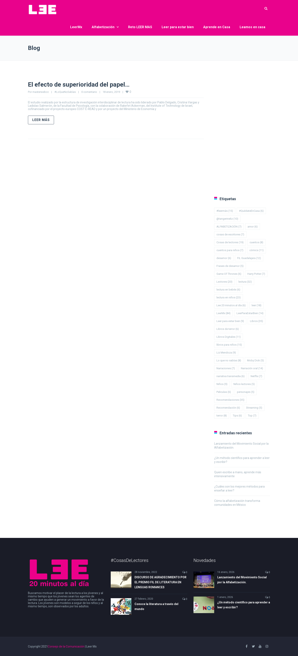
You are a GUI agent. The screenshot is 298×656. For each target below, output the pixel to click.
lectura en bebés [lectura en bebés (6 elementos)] (228, 289)
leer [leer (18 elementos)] (256, 305)
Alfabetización (103, 27)
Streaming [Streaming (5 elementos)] (254, 407)
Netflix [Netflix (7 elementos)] (256, 376)
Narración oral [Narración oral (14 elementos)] (252, 368)
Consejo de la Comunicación (66, 646)
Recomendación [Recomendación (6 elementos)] (228, 407)
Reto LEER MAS (140, 27)
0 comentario (89, 91)
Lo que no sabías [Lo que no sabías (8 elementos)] (228, 360)
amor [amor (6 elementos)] (253, 226)
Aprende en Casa (216, 27)
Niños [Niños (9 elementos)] (221, 384)
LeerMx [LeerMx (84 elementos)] (223, 313)
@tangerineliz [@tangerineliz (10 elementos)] (227, 218)
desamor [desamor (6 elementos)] (223, 258)
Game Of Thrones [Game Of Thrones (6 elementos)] (228, 273)
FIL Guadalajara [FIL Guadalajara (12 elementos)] (249, 258)
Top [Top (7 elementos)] (252, 415)
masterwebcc (40, 91)
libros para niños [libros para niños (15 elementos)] (229, 344)
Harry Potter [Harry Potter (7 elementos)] (256, 273)
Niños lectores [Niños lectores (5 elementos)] (244, 384)
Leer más (41, 120)
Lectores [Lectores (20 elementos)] (224, 281)
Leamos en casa (252, 27)
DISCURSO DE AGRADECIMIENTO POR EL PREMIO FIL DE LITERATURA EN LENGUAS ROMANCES (160, 582)
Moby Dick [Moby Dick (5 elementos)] (255, 360)
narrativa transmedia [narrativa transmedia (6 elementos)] (230, 376)
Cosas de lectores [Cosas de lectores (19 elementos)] (230, 242)
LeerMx (76, 27)
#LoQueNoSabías (65, 91)
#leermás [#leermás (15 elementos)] (224, 210)
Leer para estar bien (178, 27)
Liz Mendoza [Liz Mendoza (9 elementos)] (226, 352)
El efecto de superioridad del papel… (79, 84)
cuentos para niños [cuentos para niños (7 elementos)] (229, 250)
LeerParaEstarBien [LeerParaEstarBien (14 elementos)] (250, 313)
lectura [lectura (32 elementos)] (245, 281)
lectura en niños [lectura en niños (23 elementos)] (228, 297)
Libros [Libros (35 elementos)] (256, 321)
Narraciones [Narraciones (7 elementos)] (225, 368)
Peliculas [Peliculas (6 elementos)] (223, 391)
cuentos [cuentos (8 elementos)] (256, 242)
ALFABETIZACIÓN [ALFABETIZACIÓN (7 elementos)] (229, 226)
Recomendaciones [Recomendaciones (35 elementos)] (230, 399)
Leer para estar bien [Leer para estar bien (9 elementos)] (230, 321)
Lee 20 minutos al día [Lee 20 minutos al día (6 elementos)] (231, 305)
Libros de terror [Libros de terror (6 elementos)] (227, 328)
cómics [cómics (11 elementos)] (256, 250)
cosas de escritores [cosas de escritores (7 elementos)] (230, 234)
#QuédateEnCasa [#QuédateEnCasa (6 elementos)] (251, 210)
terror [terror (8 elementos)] (221, 415)
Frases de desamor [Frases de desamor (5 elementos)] (230, 265)
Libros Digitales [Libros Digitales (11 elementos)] (228, 336)
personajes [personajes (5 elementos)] (245, 391)
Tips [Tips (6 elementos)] (237, 415)
